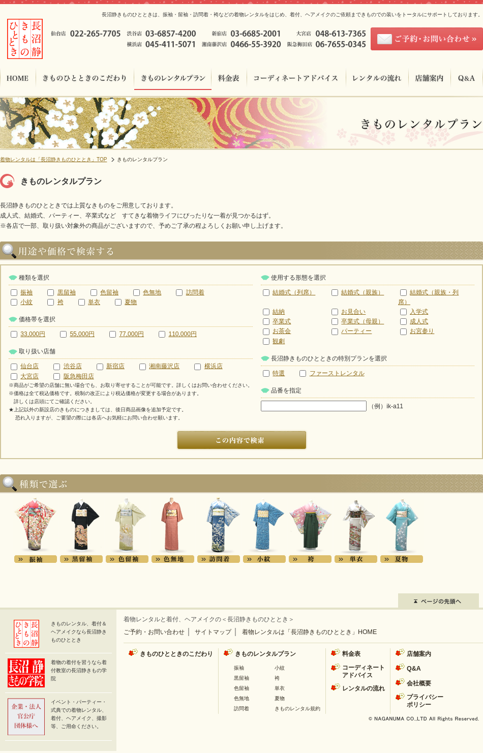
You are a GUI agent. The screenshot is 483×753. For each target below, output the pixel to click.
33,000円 (32, 334)
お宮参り (422, 331)
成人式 (419, 321)
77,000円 (131, 334)
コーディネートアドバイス (363, 671)
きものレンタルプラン (265, 653)
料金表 (351, 653)
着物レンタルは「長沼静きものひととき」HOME (309, 632)
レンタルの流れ (363, 688)
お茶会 (282, 331)
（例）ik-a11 (332, 406)
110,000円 (182, 334)
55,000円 (82, 334)
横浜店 (213, 366)
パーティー (356, 331)
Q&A (414, 668)
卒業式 (282, 321)
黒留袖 (66, 292)
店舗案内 (419, 653)
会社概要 (419, 683)
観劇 (279, 341)
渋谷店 (73, 366)
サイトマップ (213, 632)
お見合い (353, 311)
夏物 (131, 302)
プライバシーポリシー (425, 701)
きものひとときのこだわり (176, 653)
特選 (279, 373)
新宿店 (115, 366)
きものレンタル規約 (297, 708)
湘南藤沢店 (164, 366)
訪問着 (195, 292)
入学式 (419, 311)
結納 (279, 311)
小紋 (26, 302)
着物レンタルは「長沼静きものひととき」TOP (53, 159)
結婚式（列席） (294, 292)
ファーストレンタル (337, 373)
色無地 (152, 292)
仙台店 (29, 366)
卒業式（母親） (362, 321)
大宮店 (29, 376)
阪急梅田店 (79, 376)
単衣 (94, 302)
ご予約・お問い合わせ (154, 632)
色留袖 (109, 292)
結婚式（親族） (362, 292)
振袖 (26, 292)
